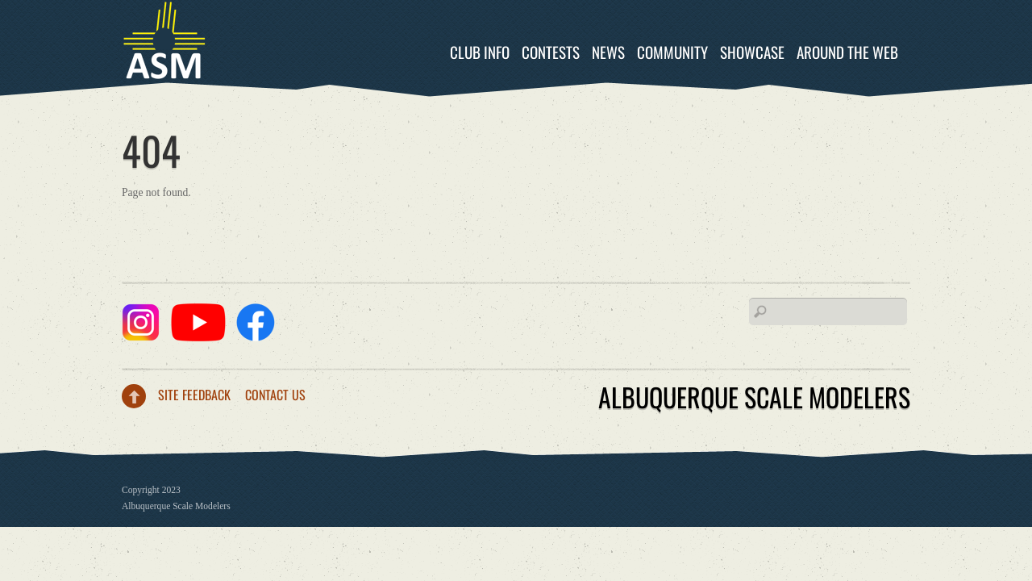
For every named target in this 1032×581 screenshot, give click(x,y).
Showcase (752, 52)
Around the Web (847, 52)
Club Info (480, 52)
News (608, 52)
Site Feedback (194, 394)
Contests (551, 52)
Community (672, 52)
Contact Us (275, 394)
